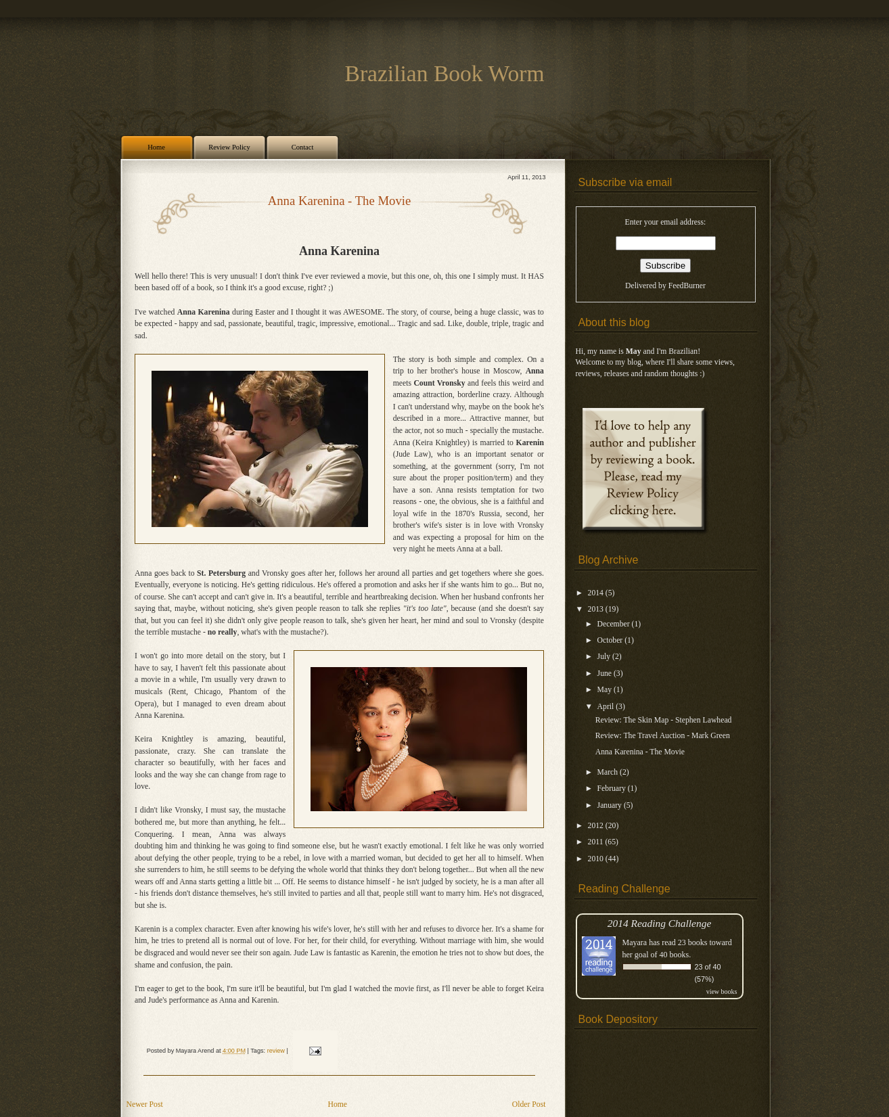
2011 (597, 842)
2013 (597, 609)
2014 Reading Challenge (660, 923)
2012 (597, 825)
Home (156, 147)
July (604, 656)
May (605, 689)
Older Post (529, 1104)
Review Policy (229, 147)
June (605, 673)
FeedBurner (687, 285)
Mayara (634, 942)
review (276, 1050)
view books (721, 991)
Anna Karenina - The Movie (339, 200)
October (611, 640)
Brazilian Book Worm (445, 73)
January (610, 805)
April (606, 706)
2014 (597, 593)
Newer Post (145, 1104)
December (614, 624)
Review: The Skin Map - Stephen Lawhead (663, 720)
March (608, 772)
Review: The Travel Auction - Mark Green (662, 735)
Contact (303, 147)
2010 (597, 858)
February (612, 788)
